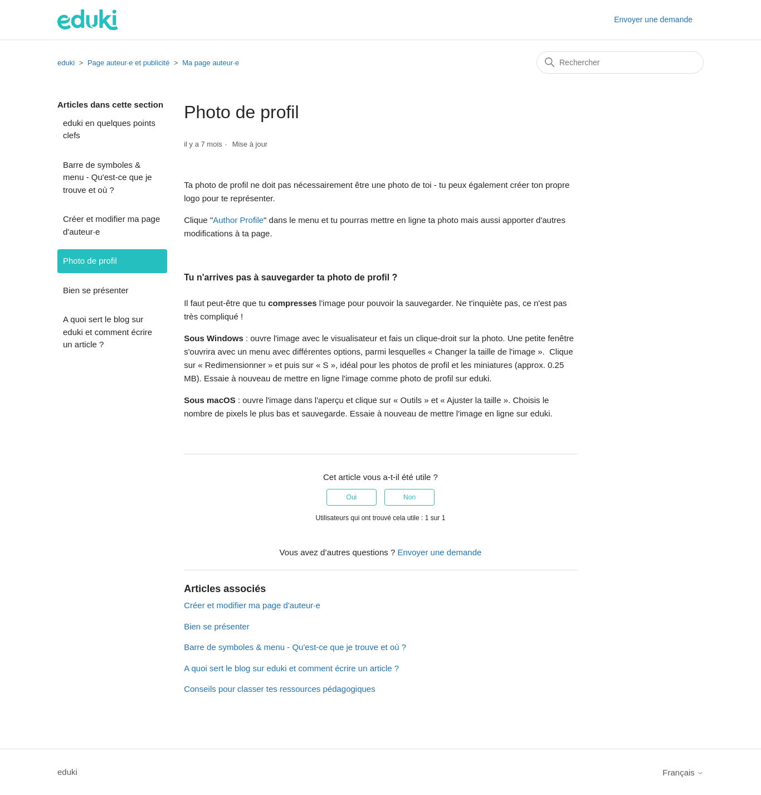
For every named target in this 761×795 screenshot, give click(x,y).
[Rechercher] (620, 62)
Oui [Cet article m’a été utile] (352, 497)
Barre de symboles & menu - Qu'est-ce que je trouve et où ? (107, 177)
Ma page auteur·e (210, 63)
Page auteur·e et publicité (128, 63)
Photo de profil (90, 260)
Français (683, 772)
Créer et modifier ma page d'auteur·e (111, 225)
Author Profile (238, 220)
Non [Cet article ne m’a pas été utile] (409, 497)
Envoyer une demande (653, 19)
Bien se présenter (96, 290)
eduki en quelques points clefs (109, 129)
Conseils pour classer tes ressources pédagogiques (279, 689)
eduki (66, 63)
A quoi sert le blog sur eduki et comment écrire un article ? (107, 331)
